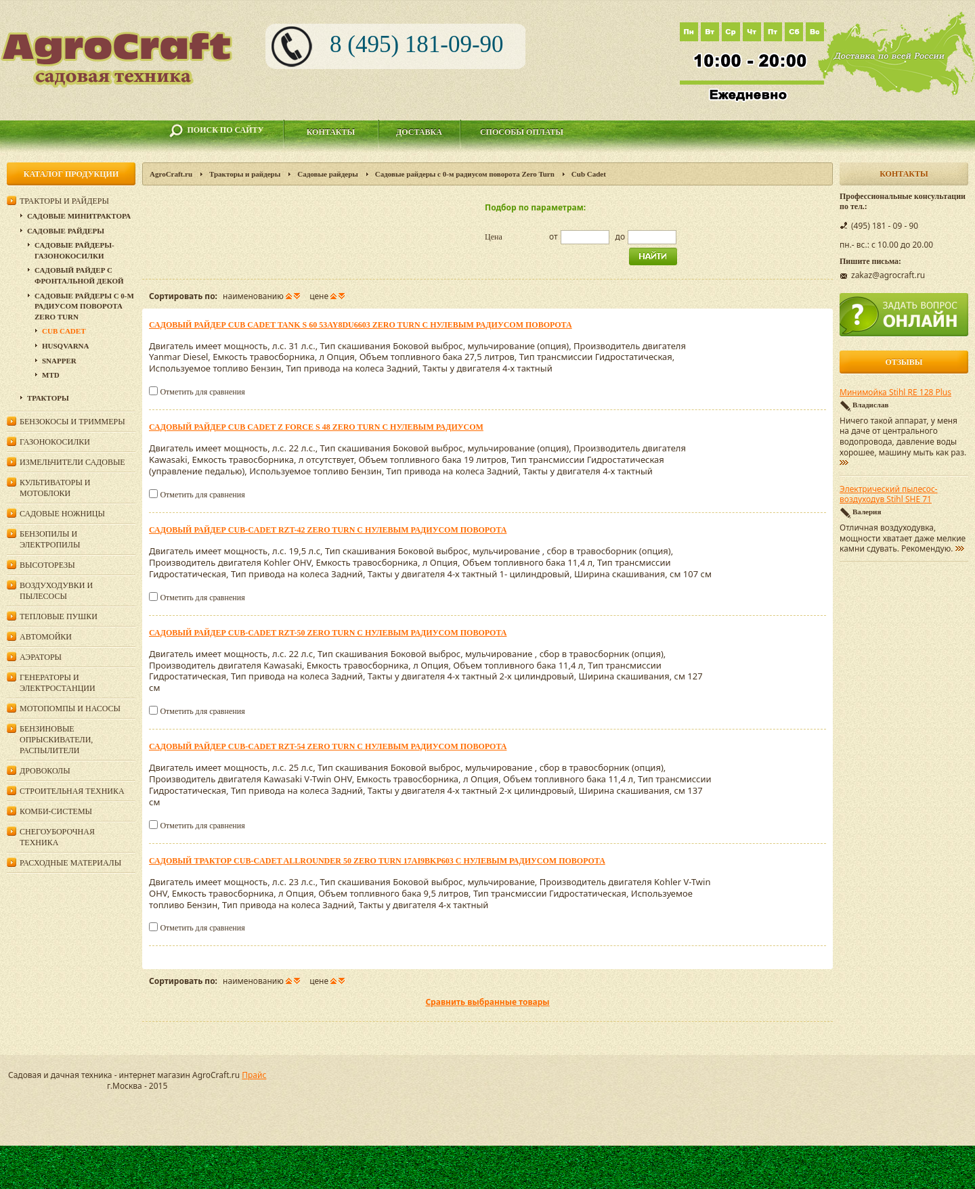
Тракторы (48, 398)
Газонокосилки (55, 442)
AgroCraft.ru (171, 174)
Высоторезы (47, 565)
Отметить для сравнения (202, 392)
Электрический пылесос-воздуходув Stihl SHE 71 (889, 495)
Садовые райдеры (327, 174)
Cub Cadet (63, 331)
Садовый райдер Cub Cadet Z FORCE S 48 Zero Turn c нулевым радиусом (316, 427)
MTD (51, 375)
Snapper (59, 361)
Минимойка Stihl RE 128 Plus (895, 392)
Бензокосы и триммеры (72, 421)
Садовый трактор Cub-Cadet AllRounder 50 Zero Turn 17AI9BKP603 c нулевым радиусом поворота (377, 861)
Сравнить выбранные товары (487, 1002)
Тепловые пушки (59, 616)
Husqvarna (65, 346)
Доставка (419, 132)
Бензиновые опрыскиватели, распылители (56, 739)
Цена (493, 237)
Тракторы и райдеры (244, 174)
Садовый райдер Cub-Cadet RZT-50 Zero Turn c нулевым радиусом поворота (327, 632)
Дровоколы (45, 771)
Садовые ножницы (62, 513)
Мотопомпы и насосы (70, 708)
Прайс (254, 1075)
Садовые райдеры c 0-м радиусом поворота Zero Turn (465, 174)
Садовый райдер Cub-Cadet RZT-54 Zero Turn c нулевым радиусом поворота (327, 746)
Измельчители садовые (72, 462)
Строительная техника (72, 791)
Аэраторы (41, 657)
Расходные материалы (70, 863)
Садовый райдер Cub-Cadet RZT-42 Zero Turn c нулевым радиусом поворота (327, 530)
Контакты (331, 132)
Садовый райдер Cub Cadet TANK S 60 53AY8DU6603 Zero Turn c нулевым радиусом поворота (360, 325)
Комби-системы (56, 811)
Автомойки (46, 637)
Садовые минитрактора (79, 216)
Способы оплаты (521, 132)
